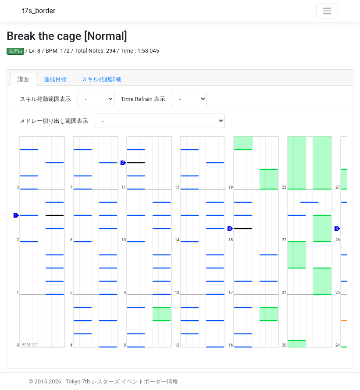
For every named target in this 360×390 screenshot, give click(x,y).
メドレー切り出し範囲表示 (54, 121)
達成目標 (55, 79)
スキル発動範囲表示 (45, 99)
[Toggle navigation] (327, 11)
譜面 (23, 79)
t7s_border (39, 11)
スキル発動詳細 (101, 79)
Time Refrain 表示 (143, 99)
